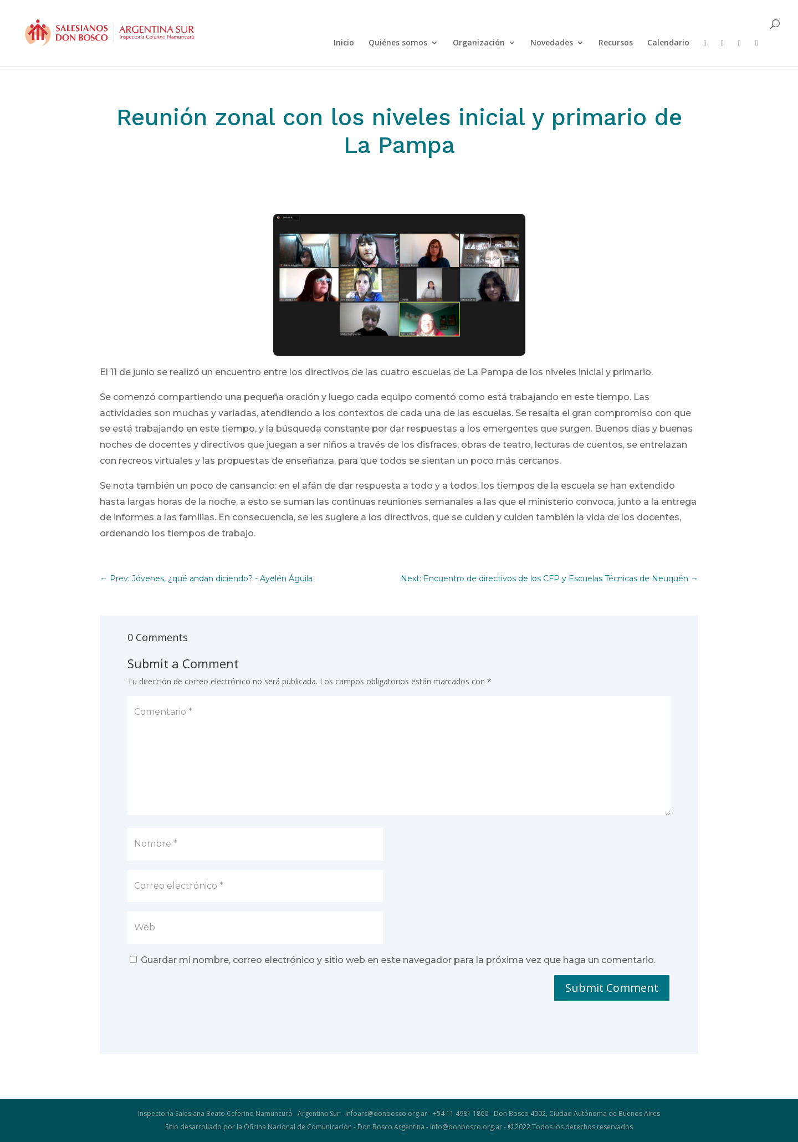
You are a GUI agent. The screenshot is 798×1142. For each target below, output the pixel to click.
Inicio (344, 43)
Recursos (615, 43)
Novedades (551, 43)
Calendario (668, 43)
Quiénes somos (398, 43)
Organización (479, 43)
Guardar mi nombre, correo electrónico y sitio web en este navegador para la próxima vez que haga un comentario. (398, 960)
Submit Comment (611, 987)
